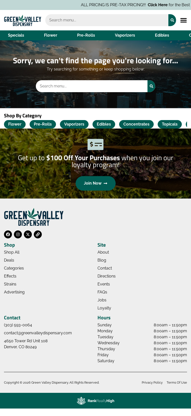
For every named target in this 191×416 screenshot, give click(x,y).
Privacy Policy (152, 382)
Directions (106, 276)
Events (103, 284)
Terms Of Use (177, 382)
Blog (101, 260)
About (103, 252)
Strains (10, 284)
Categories (14, 268)
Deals (9, 260)
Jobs (101, 300)
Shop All (11, 252)
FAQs (102, 292)
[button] (183, 20)
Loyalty (104, 308)
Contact (104, 268)
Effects (10, 276)
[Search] (172, 20)
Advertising (14, 292)
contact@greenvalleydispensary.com (38, 333)
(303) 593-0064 (18, 325)
